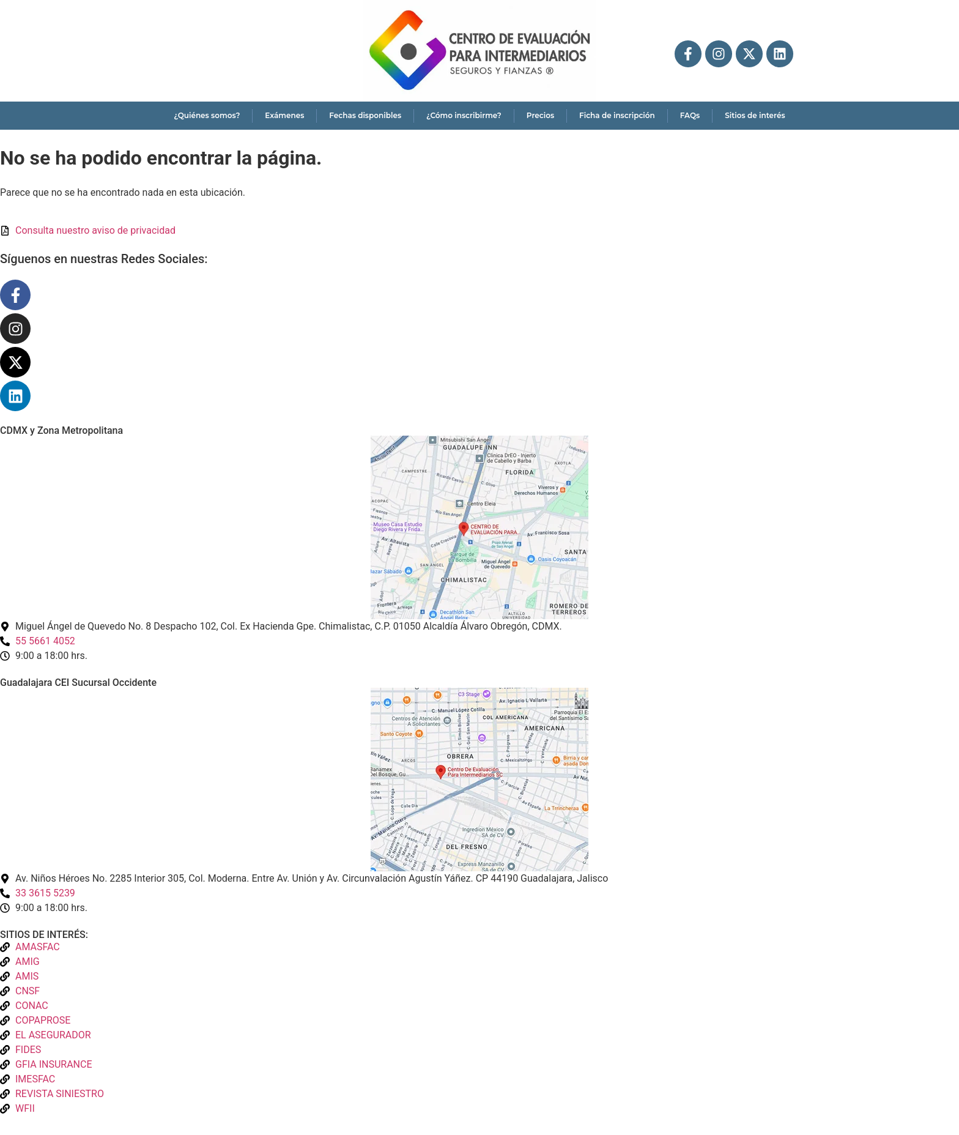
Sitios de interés (755, 115)
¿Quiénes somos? (207, 115)
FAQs (690, 115)
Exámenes (284, 115)
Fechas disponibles (365, 115)
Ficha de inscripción (617, 115)
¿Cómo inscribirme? (464, 115)
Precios (540, 115)
